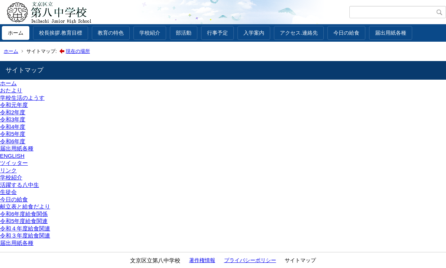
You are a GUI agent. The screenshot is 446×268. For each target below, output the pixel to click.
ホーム (15, 33)
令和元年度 (14, 105)
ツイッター (14, 163)
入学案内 (253, 33)
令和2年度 (12, 112)
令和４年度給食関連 (25, 228)
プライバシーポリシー (250, 260)
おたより (11, 90)
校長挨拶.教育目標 (60, 33)
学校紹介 (149, 33)
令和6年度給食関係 (24, 214)
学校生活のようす (22, 98)
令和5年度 (12, 134)
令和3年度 (12, 119)
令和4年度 (12, 127)
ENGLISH (12, 156)
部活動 (183, 33)
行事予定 (217, 33)
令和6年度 (12, 141)
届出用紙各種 (390, 33)
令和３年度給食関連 (25, 235)
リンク (8, 170)
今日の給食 (346, 33)
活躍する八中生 (19, 185)
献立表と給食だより (25, 206)
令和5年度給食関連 (24, 221)
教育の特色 (111, 33)
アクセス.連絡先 (299, 33)
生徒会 (8, 192)
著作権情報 (202, 260)
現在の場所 (78, 51)
